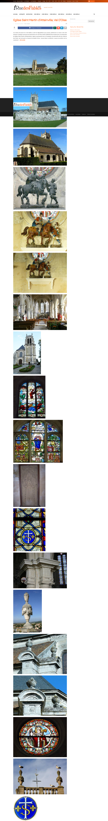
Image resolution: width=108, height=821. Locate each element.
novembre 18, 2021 (19, 23)
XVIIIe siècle (53, 14)
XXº (59, 1)
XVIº (47, 1)
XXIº (61, 1)
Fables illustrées (91, 114)
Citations (84, 114)
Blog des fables (20, 1)
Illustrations (69, 1)
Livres (73, 1)
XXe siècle (69, 14)
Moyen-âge (29, 14)
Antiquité (39, 1)
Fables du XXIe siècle (75, 29)
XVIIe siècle (45, 14)
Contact (91, 1)
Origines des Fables (69, 114)
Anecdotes (78, 114)
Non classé (27, 23)
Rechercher (72, 19)
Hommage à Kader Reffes (76, 31)
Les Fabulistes (33, 1)
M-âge (44, 1)
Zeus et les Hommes (75, 34)
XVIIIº (53, 1)
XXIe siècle (76, 14)
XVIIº (49, 1)
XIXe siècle (61, 14)
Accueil (14, 1)
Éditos (64, 1)
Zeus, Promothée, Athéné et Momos (78, 33)
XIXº (56, 1)
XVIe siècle (37, 14)
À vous (76, 1)
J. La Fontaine (26, 1)
